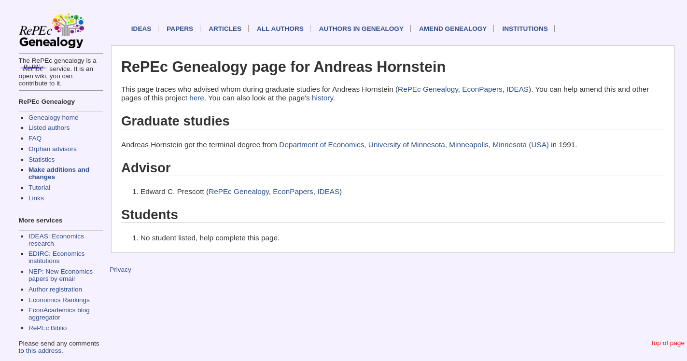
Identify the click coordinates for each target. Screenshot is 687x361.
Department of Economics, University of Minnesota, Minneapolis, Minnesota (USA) (414, 144)
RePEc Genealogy (428, 89)
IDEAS (141, 28)
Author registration (55, 289)
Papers (180, 28)
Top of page (667, 343)
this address (43, 350)
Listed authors (49, 127)
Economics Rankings (59, 300)
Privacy (120, 269)
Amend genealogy (453, 28)
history (322, 98)
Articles (225, 28)
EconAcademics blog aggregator (59, 313)
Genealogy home (53, 117)
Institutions (524, 28)
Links (36, 198)
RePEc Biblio (47, 328)
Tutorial (39, 187)
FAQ (35, 138)
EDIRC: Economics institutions (56, 257)
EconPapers (482, 89)
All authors (280, 28)
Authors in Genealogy (361, 28)
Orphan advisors (52, 149)
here (196, 98)
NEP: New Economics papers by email (60, 275)
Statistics (41, 159)
